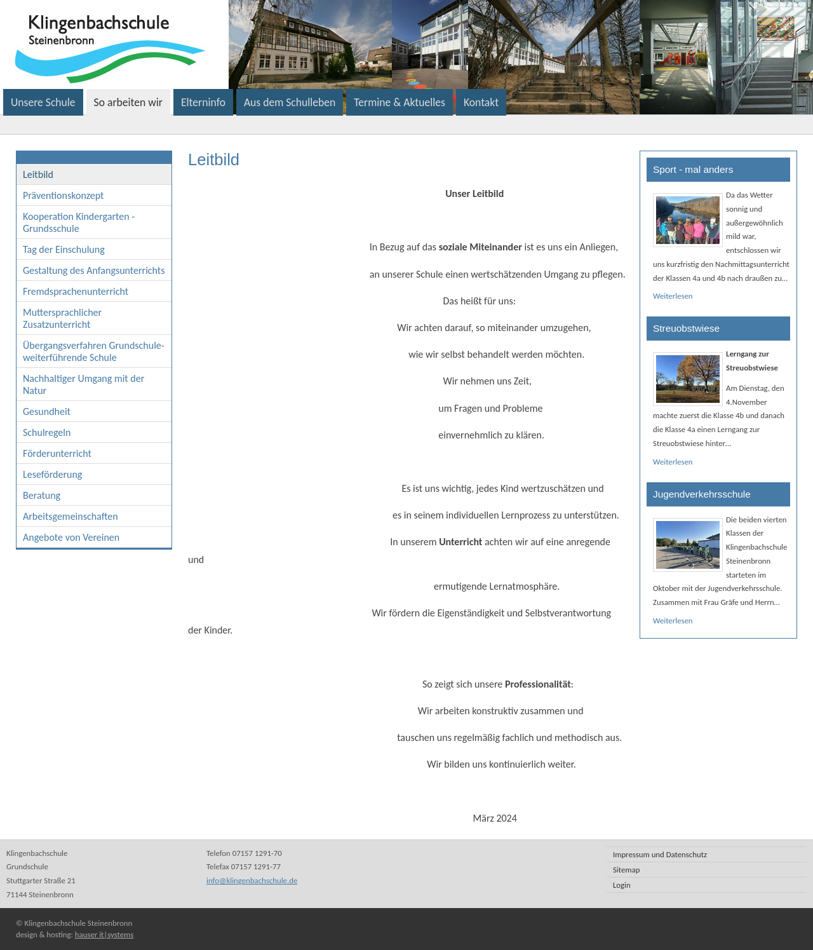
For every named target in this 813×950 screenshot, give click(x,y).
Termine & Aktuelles (399, 102)
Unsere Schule (43, 102)
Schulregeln (47, 432)
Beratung (41, 495)
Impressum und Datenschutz (660, 854)
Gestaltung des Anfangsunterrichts (94, 270)
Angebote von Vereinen (71, 537)
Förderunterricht (57, 453)
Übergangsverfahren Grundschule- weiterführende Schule (94, 351)
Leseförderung (52, 474)
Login (622, 885)
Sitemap (626, 869)
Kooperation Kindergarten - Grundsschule (79, 222)
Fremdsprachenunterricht (75, 291)
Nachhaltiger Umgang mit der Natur (83, 384)
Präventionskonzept (63, 195)
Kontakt (481, 102)
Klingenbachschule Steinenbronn (269, 44)
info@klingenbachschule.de (251, 880)
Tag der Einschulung (64, 249)
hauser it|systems (104, 934)
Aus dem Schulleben (289, 102)
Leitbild (38, 174)
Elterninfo (203, 102)
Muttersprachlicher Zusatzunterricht (62, 318)
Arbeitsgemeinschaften (70, 516)
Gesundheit (47, 411)
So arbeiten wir (128, 102)
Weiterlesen (673, 296)
